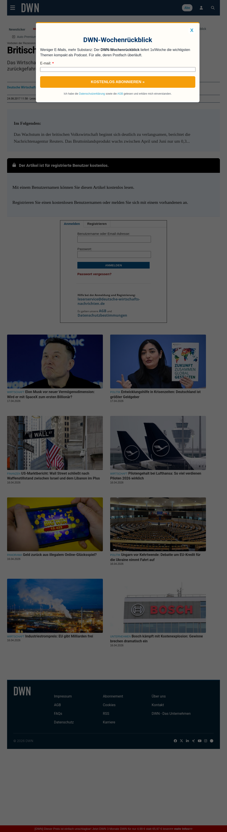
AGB (120, 93)
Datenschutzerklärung (92, 93)
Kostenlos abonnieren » (118, 82)
